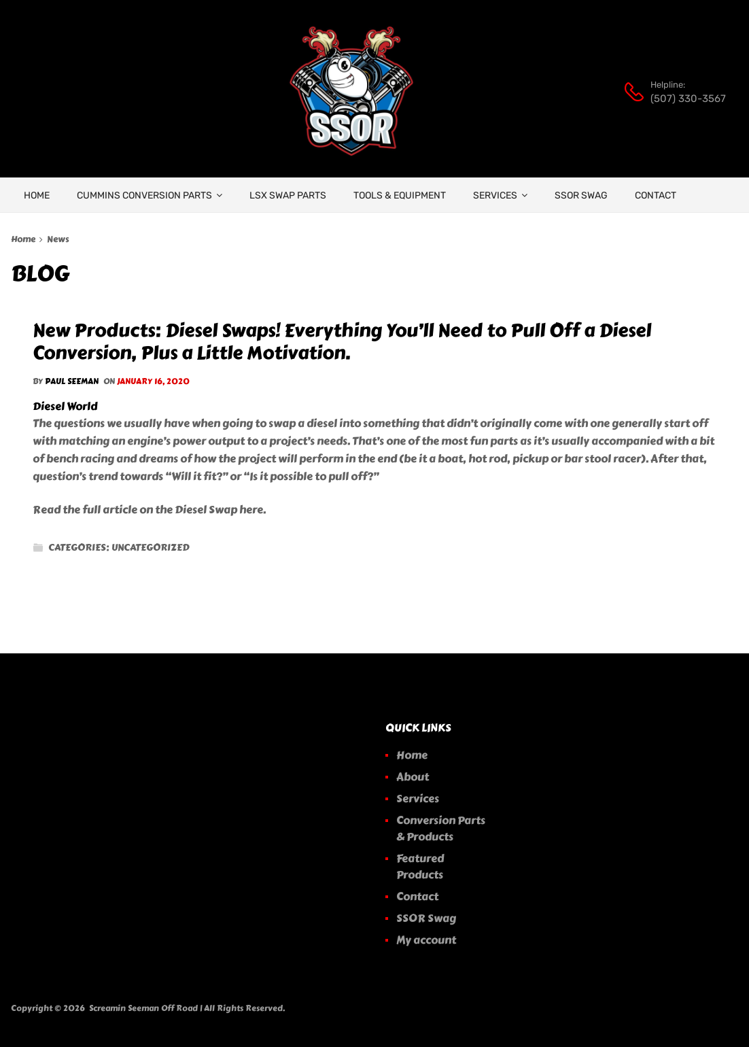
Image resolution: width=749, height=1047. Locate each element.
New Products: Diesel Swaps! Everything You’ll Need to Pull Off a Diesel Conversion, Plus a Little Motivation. (342, 341)
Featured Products (420, 866)
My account (426, 939)
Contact (655, 195)
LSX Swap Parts (287, 195)
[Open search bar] (457, 71)
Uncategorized (150, 547)
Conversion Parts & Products (440, 828)
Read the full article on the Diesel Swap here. (149, 509)
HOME (37, 195)
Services (500, 195)
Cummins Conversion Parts (149, 195)
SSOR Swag (581, 195)
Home (23, 239)
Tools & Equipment (399, 195)
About (412, 776)
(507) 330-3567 (683, 98)
